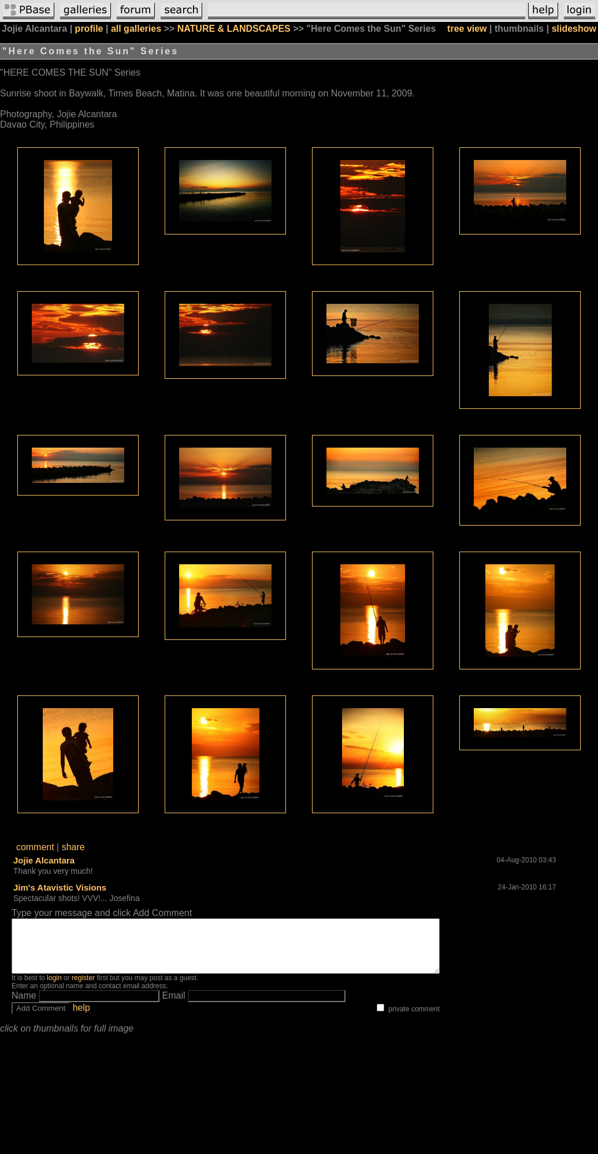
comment (35, 847)
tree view (466, 28)
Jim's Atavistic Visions (59, 887)
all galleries (136, 28)
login (54, 988)
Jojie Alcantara (44, 860)
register (83, 988)
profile (89, 28)
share (73, 847)
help (81, 1018)
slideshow (574, 28)
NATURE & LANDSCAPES (234, 28)
